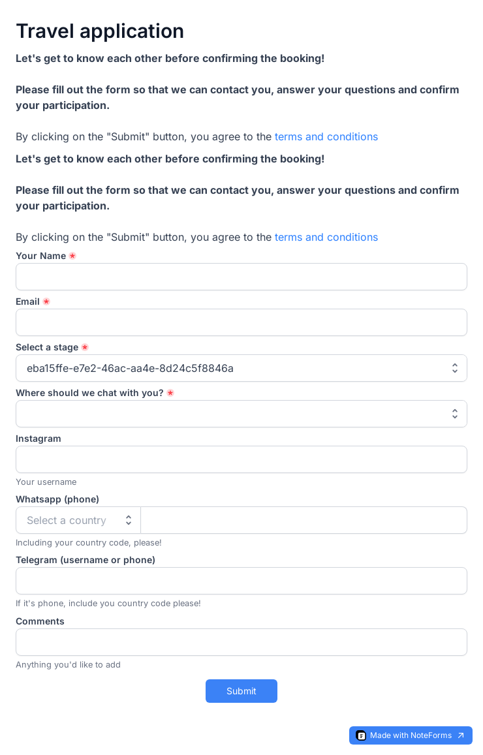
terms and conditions (326, 136)
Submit (241, 690)
